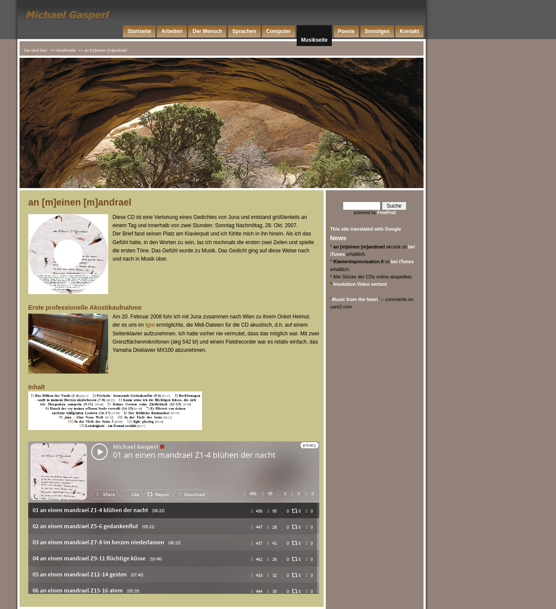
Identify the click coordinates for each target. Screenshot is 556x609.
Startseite (139, 31)
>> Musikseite (63, 50)
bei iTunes (402, 261)
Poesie (346, 31)
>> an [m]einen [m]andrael (102, 50)
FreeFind (386, 212)
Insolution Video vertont (360, 284)
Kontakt (409, 31)
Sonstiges (377, 31)
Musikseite (314, 40)
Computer (278, 31)
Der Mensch (207, 31)
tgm (150, 325)
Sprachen (244, 31)
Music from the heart (355, 299)
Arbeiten (171, 31)
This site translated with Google (365, 229)
